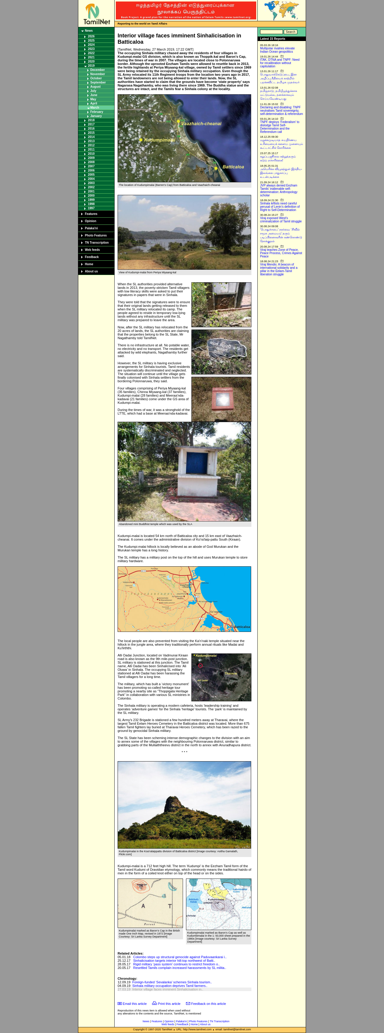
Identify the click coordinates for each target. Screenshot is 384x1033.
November (97, 74)
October (96, 78)
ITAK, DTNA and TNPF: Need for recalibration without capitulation (279, 63)
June (93, 95)
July (93, 90)
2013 (91, 141)
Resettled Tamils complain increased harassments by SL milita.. (179, 968)
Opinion (90, 221)
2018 (91, 120)
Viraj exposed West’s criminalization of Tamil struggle (281, 219)
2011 (91, 149)
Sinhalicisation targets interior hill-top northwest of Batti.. (174, 960)
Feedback (92, 257)
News (89, 30)
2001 (91, 191)
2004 (91, 178)
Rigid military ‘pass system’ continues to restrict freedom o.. (176, 964)
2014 (91, 137)
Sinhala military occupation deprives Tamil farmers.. (169, 986)
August (95, 86)
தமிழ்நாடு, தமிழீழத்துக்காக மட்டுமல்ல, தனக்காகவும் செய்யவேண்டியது (278, 94)
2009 (91, 158)
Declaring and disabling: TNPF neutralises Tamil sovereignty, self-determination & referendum (281, 111)
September (98, 82)
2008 (91, 162)
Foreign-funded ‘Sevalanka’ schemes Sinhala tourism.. (172, 982)
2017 (91, 124)
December (97, 70)
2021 (91, 57)
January (96, 116)
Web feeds (92, 249)
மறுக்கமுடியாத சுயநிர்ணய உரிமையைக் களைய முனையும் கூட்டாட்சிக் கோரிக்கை (281, 143)
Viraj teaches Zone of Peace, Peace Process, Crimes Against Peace (281, 253)
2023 (91, 49)
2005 (91, 174)
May (93, 99)
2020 (91, 61)
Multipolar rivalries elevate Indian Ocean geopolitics (277, 50)
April (93, 103)
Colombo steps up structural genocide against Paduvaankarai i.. (179, 957)
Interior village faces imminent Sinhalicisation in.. (167, 989)
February (96, 111)
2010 (91, 153)
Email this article (135, 1003)
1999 (91, 199)
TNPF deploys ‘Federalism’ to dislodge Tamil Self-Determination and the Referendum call (279, 127)
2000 (91, 195)
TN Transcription (97, 242)
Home (89, 264)
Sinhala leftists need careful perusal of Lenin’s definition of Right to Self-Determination (280, 207)
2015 (91, 132)
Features (91, 214)
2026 (91, 36)
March (94, 107)
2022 (91, 53)
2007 (91, 166)
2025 (91, 40)
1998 (91, 204)
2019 (91, 65)
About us (91, 271)
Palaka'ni (91, 228)
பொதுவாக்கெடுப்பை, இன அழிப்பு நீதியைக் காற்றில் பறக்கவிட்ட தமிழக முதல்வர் (279, 78)
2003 (91, 183)
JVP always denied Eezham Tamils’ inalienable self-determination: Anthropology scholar (279, 190)
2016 (91, 128)
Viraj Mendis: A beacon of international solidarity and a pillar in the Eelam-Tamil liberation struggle (279, 269)
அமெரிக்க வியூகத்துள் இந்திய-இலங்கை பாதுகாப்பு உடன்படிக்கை (281, 172)
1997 (91, 208)
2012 (91, 145)
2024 (91, 44)
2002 (91, 187)
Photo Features (96, 235)
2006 (91, 170)
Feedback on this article (208, 1003)
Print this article (169, 1003)
